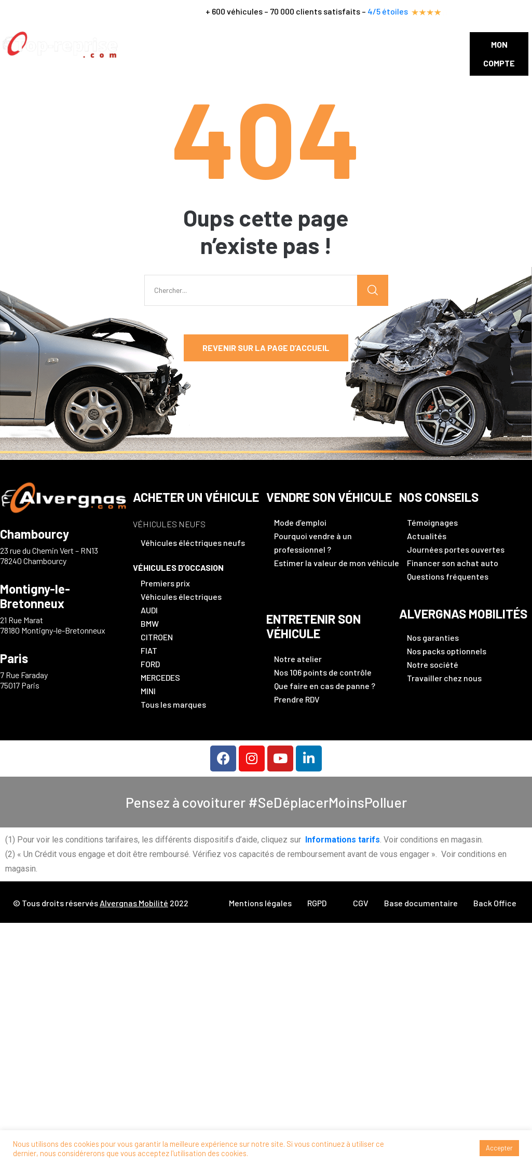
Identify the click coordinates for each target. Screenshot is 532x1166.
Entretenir (255, 44)
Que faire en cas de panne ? (324, 686)
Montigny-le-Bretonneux (35, 596)
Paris (14, 658)
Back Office (494, 903)
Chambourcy (34, 534)
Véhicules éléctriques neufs (193, 542)
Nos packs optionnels (446, 651)
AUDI (149, 610)
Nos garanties (433, 637)
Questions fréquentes (447, 576)
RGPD (316, 903)
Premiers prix (165, 583)
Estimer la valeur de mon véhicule (336, 563)
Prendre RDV (297, 699)
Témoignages (432, 522)
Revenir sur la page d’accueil (266, 348)
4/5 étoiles (408, 11)
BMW (150, 623)
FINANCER (307, 44)
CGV (361, 903)
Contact (416, 44)
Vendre (207, 44)
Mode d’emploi (300, 522)
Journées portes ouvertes (455, 549)
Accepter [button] (499, 1148)
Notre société (432, 664)
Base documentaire (421, 903)
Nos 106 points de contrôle (323, 672)
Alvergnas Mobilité (134, 903)
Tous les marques (173, 704)
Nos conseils (362, 44)
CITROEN (157, 637)
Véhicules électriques (181, 596)
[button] (499, 54)
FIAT (149, 650)
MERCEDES (160, 677)
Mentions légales (260, 903)
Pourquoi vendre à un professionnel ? (313, 542)
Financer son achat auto (452, 563)
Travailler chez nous (444, 678)
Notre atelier (298, 659)
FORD (150, 664)
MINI (148, 691)
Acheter (165, 44)
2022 (178, 903)
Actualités (426, 536)
